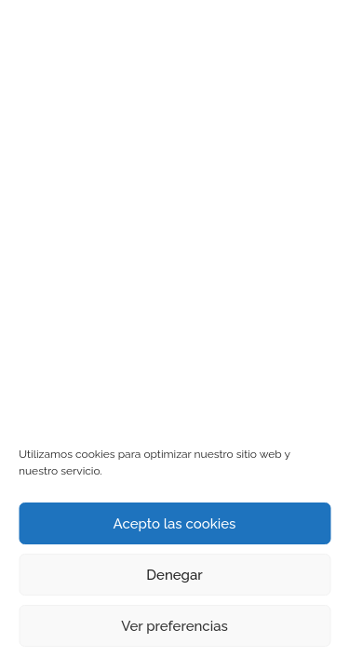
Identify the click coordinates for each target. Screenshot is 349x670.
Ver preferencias (174, 626)
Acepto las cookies (175, 524)
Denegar (174, 575)
